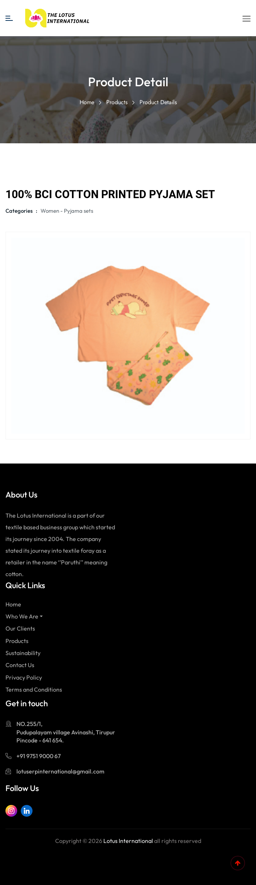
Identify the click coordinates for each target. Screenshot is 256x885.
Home (87, 102)
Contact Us (19, 665)
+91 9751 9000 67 (38, 756)
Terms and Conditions (33, 689)
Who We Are (21, 616)
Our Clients (20, 628)
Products (116, 102)
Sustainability (23, 653)
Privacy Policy (23, 677)
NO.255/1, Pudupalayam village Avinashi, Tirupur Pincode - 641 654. (65, 732)
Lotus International (128, 840)
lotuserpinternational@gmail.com (60, 771)
